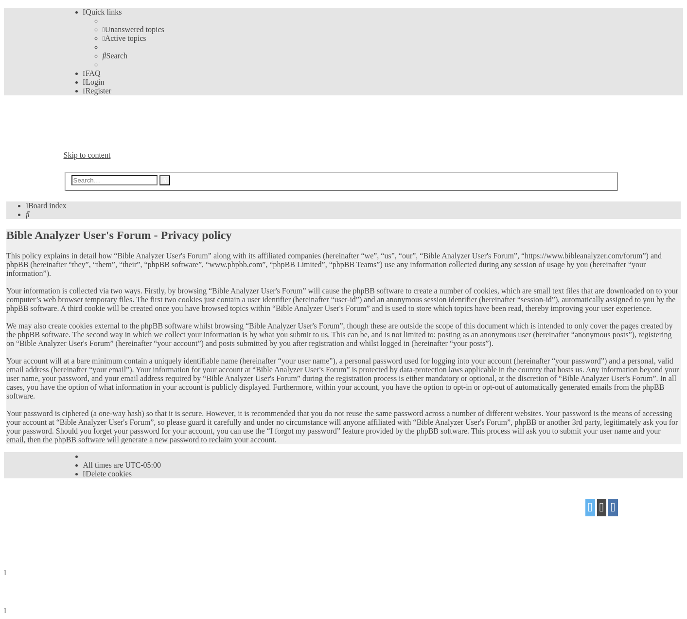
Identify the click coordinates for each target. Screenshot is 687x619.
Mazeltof (140, 523)
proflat (96, 523)
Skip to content (87, 155)
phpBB (118, 504)
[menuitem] (133, 29)
